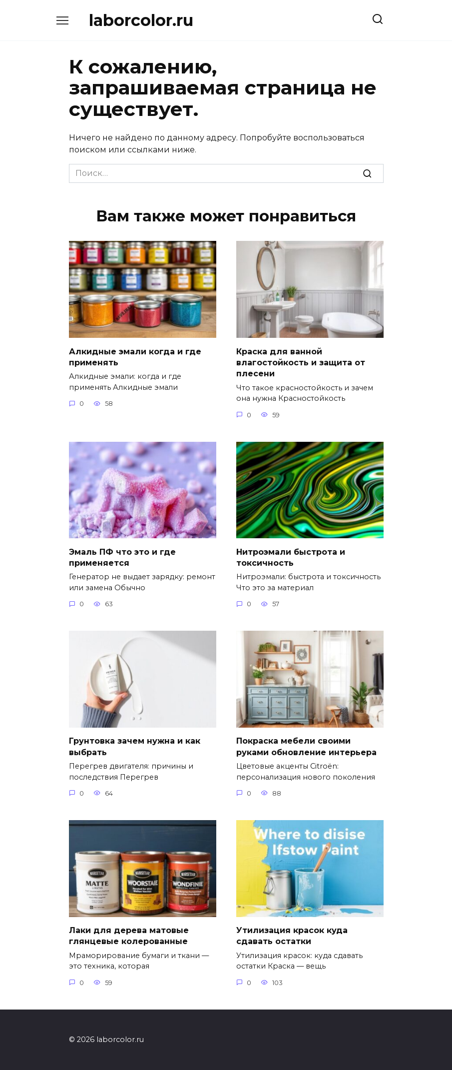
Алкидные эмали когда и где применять (135, 356)
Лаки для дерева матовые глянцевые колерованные (129, 935)
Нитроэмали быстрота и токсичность (290, 557)
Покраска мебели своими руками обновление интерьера (306, 746)
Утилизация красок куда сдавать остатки (292, 935)
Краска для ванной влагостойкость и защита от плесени (300, 362)
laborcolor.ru (141, 20)
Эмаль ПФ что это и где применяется (122, 557)
